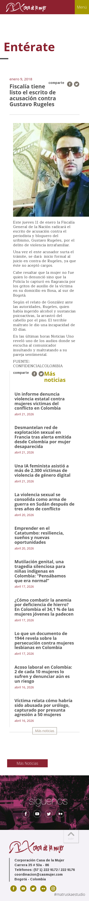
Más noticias (44, 730)
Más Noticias (27, 763)
